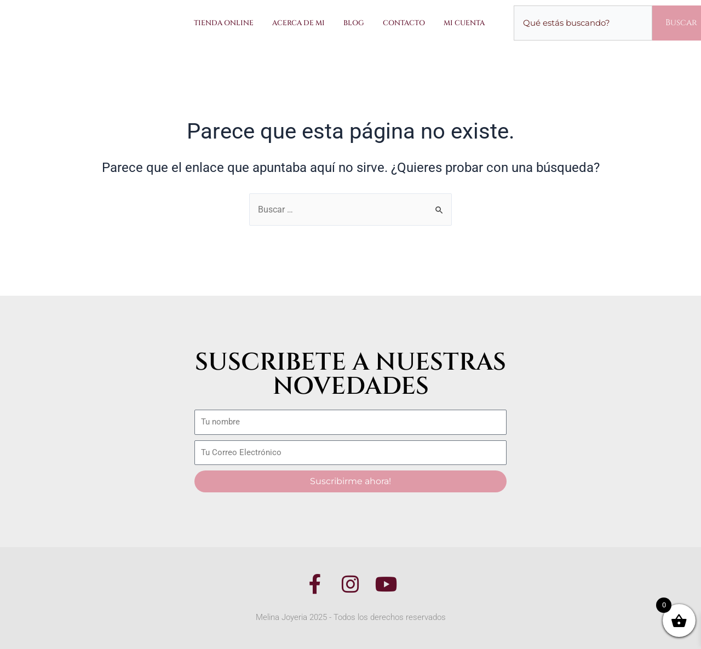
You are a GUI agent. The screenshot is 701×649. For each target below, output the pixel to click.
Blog (353, 23)
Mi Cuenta (464, 23)
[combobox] (583, 23)
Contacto (404, 23)
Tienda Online (224, 23)
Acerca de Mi (298, 23)
